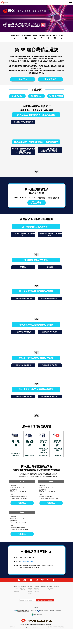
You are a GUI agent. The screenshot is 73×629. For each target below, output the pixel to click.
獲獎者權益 (16, 591)
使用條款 (27, 624)
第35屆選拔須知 (17, 96)
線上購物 (43, 586)
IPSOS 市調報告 (50, 589)
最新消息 (30, 588)
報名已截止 (22, 503)
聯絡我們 (38, 624)
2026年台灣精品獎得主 (23, 589)
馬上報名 (36, 202)
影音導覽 (48, 37)
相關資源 (43, 624)
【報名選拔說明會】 (15, 37)
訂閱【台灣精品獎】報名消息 (45, 600)
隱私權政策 (32, 624)
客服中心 (61, 37)
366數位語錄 (36, 591)
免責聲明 (22, 624)
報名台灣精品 (50, 79)
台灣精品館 (36, 586)
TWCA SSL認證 (37, 614)
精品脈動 (29, 586)
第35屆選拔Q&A (36, 96)
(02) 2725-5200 (23, 557)
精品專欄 (30, 591)
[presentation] (35, 172)
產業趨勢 (49, 586)
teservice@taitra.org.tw (26, 561)
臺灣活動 (30, 589)
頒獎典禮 (16, 589)
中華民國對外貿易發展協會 (45, 611)
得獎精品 (23, 586)
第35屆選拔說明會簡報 (55, 96)
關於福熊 (56, 586)
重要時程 (55, 37)
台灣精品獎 (17, 586)
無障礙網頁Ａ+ (49, 624)
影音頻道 (30, 593)
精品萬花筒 (36, 588)
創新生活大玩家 (36, 589)
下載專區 (35, 37)
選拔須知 (23, 79)
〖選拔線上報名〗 (26, 37)
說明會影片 (42, 37)
